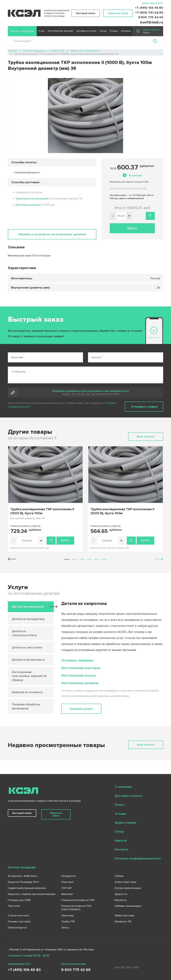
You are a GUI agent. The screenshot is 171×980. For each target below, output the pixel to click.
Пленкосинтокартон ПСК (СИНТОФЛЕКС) (76, 907)
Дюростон (121, 894)
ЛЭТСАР (66, 888)
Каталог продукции (22, 31)
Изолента (120, 900)
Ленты (65, 927)
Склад (103, 30)
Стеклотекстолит (18, 915)
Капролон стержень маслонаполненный (31, 894)
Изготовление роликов (79, 683)
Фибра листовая (124, 915)
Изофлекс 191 (123, 921)
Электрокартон (17, 927)
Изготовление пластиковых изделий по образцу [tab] (29, 676)
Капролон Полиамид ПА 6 (23, 882)
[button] (159, 559)
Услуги (119, 805)
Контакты (126, 30)
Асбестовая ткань (125, 882)
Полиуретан (68, 876)
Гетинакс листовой (19, 921)
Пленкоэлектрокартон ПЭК (78, 900)
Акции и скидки (125, 822)
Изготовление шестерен (81, 668)
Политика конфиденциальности (138, 858)
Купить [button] (132, 228)
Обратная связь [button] (118, 13)
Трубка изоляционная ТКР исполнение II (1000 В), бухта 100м (42, 511)
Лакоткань (67, 915)
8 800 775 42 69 (150, 17)
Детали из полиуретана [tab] (28, 619)
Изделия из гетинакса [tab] (27, 692)
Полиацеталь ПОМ (19, 900)
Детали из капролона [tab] (28, 606)
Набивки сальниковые (128, 906)
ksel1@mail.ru (151, 22)
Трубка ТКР (68, 921)
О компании (123, 787)
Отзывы (113, 30)
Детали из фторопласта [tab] (28, 659)
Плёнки (119, 876)
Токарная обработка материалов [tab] (26, 706)
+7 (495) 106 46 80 (149, 8)
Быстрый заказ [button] (85, 13)
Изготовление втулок (78, 676)
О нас (41, 30)
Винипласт (67, 894)
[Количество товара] (27, 541)
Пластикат (67, 882)
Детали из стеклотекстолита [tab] (24, 633)
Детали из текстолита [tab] (27, 647)
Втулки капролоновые (128, 888)
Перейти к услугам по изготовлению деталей (52, 234)
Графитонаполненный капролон (27, 888)
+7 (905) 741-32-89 (149, 12)
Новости (121, 840)
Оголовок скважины (77, 660)
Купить (65, 540)
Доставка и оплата (86, 30)
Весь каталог (145, 436)
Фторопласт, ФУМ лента (22, 876)
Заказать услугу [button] (81, 709)
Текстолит (14, 906)
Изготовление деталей (60, 30)
